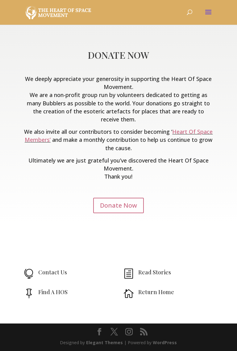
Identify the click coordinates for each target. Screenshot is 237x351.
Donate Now (118, 205)
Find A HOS (53, 292)
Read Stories (154, 272)
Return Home (156, 292)
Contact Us (52, 272)
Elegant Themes (104, 342)
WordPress (165, 342)
